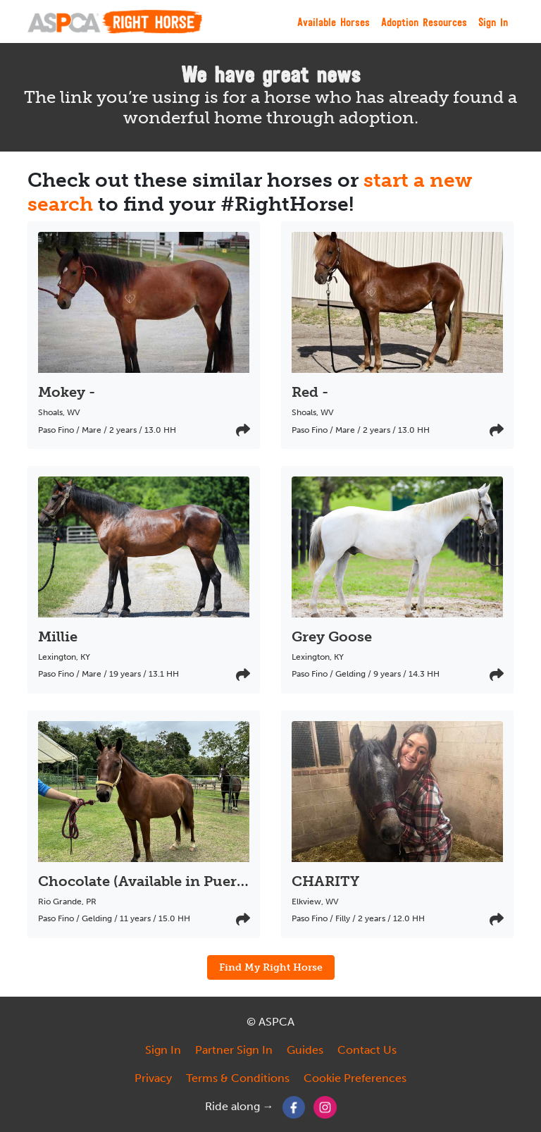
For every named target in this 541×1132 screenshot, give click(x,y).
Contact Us (367, 1050)
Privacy (153, 1078)
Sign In (493, 22)
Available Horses (333, 22)
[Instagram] (325, 1106)
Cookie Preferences (355, 1078)
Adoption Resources (424, 22)
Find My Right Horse (271, 967)
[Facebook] (294, 1106)
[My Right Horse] (114, 21)
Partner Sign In (234, 1050)
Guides (305, 1050)
